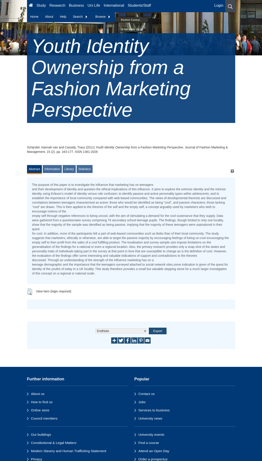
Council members (44, 418)
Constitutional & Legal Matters (53, 443)
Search (80, 16)
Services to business (154, 410)
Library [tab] (69, 169)
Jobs (142, 402)
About (49, 16)
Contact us (146, 394)
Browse (103, 16)
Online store (40, 410)
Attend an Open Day (153, 451)
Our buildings (41, 434)
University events (151, 434)
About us (38, 394)
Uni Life (93, 5)
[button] (230, 6)
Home (34, 16)
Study (41, 5)
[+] (232, 171)
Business (76, 5)
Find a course (148, 443)
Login (218, 5)
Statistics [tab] (84, 169)
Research (57, 5)
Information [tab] (52, 169)
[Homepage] (31, 6)
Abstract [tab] (34, 169)
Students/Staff (139, 5)
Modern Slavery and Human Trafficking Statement (68, 451)
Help (63, 16)
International (114, 5)
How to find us (42, 402)
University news (150, 418)
